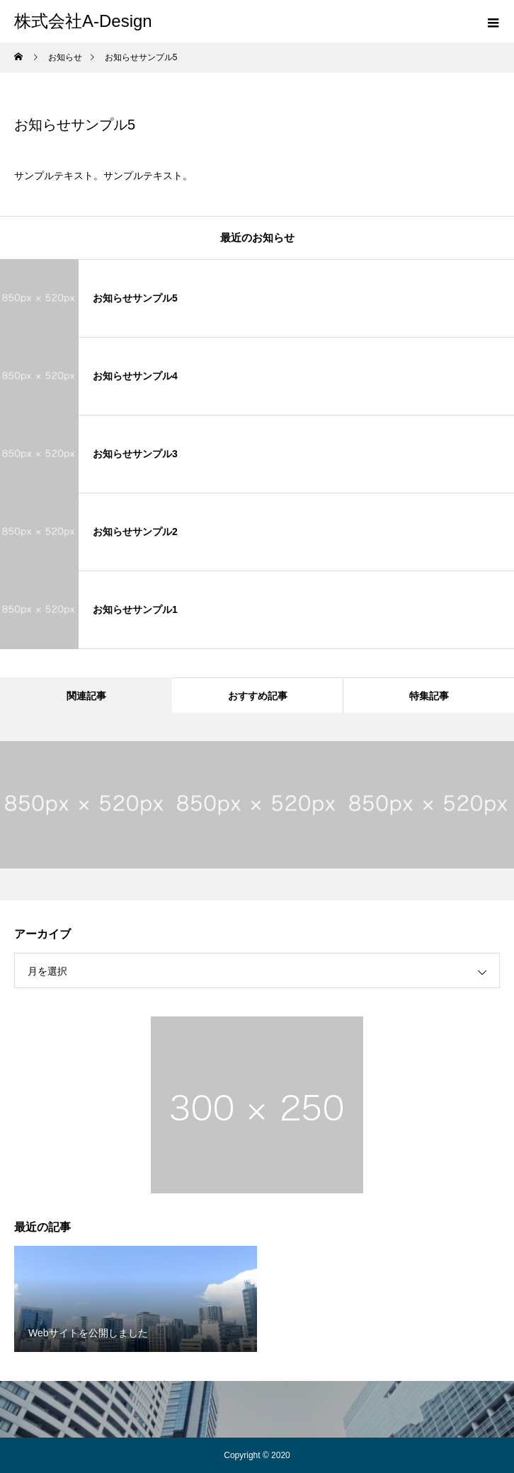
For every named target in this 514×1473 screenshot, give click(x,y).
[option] (86, 805)
